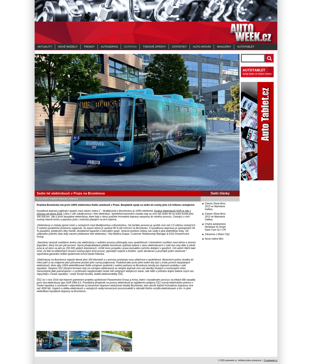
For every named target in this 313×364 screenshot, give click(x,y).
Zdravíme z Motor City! (217, 234)
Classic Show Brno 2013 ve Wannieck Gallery (215, 206)
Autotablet (245, 46)
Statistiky (179, 46)
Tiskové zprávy (154, 46)
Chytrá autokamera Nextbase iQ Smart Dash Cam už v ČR (215, 227)
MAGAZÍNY (224, 46)
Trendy (89, 46)
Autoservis (109, 46)
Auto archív (202, 46)
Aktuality (45, 46)
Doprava (130, 46)
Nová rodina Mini (214, 238)
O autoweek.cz (270, 360)
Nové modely (67, 46)
